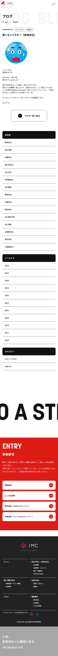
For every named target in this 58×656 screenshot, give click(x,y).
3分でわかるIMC (38, 574)
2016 (7, 340)
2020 (7, 310)
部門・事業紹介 (38, 571)
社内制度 (8, 586)
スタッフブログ (19, 29)
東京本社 (8, 209)
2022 (7, 295)
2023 (7, 288)
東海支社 (29, 29)
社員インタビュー (38, 583)
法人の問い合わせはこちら (21, 612)
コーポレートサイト (8, 612)
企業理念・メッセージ (40, 568)
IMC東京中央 (10, 217)
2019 (7, 318)
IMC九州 (8, 172)
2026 (7, 265)
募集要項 (8, 485)
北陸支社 (8, 202)
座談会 (35, 586)
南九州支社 (9, 165)
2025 (7, 273)
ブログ (6, 596)
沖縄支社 (8, 157)
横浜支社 (8, 142)
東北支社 (8, 239)
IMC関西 (8, 187)
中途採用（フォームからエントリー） (19, 516)
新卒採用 (36, 600)
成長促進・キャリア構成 (13, 583)
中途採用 (36, 603)
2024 (7, 280)
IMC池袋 (8, 224)
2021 (7, 303)
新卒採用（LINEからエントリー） (18, 506)
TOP (6, 22)
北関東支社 (9, 232)
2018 (7, 325)
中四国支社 (9, 179)
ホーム (6, 562)
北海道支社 (9, 247)
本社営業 (8, 150)
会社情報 (36, 565)
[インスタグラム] (32, 613)
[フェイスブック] (37, 613)
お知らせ (8, 366)
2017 (7, 332)
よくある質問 (10, 495)
